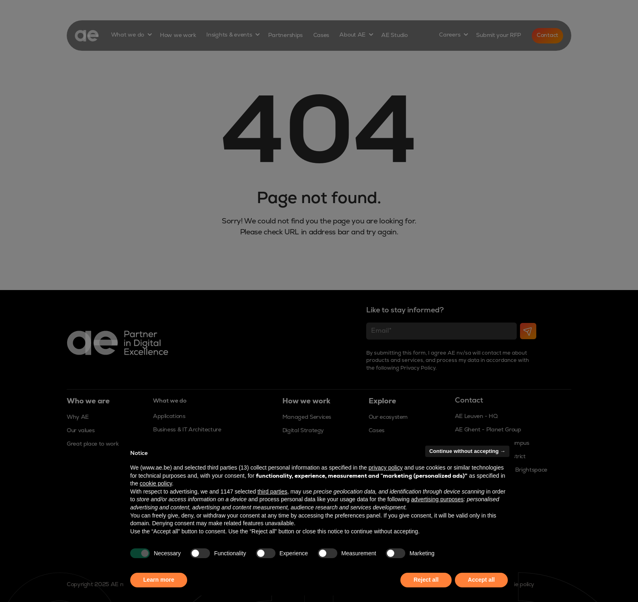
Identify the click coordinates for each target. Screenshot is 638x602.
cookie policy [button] (156, 483)
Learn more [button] (158, 579)
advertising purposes (437, 499)
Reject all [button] (425, 579)
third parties (272, 491)
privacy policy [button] (386, 467)
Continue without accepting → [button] (467, 451)
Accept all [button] (481, 579)
